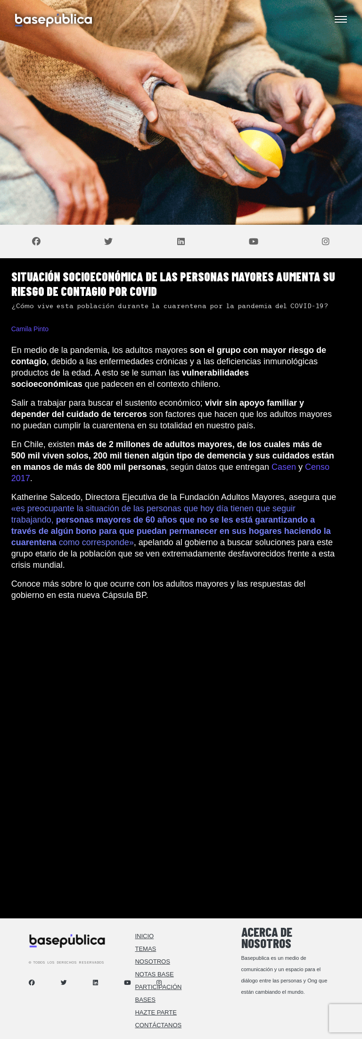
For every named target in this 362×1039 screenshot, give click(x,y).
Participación (158, 987)
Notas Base (154, 974)
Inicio (144, 936)
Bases (145, 999)
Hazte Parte (155, 1012)
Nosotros (152, 961)
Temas (145, 948)
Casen (284, 467)
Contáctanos (158, 1025)
